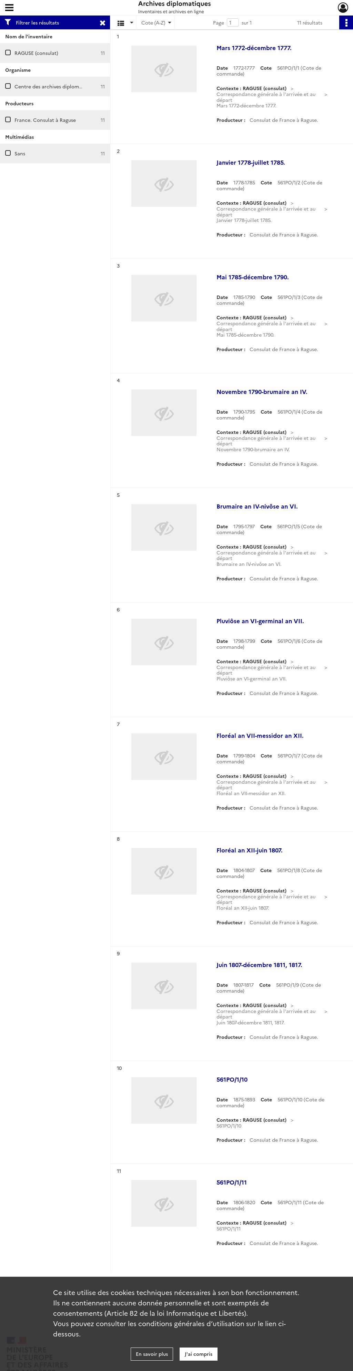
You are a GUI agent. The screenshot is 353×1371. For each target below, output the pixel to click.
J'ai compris (198, 1353)
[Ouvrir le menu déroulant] (9, 8)
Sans (19, 153)
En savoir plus (152, 1353)
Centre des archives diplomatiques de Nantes (67, 86)
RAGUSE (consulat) (36, 52)
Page (218, 22)
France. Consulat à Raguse (45, 119)
